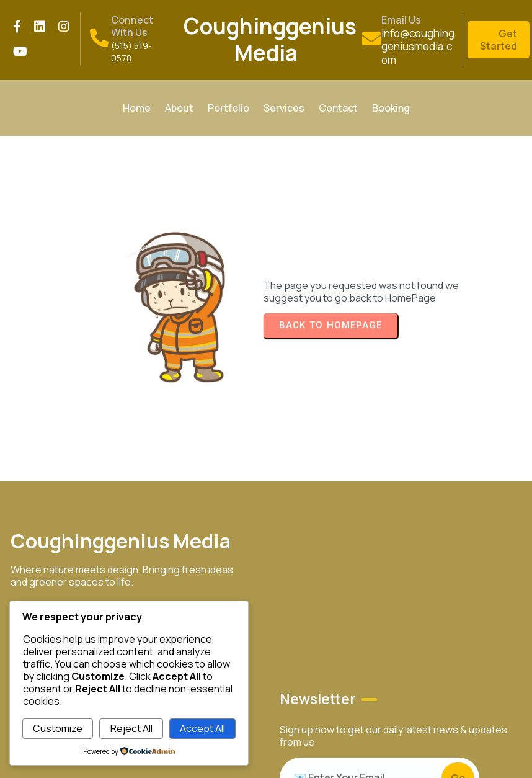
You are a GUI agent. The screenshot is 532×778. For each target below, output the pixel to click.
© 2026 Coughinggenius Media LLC (478, 502)
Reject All (131, 728)
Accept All (202, 728)
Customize (57, 728)
